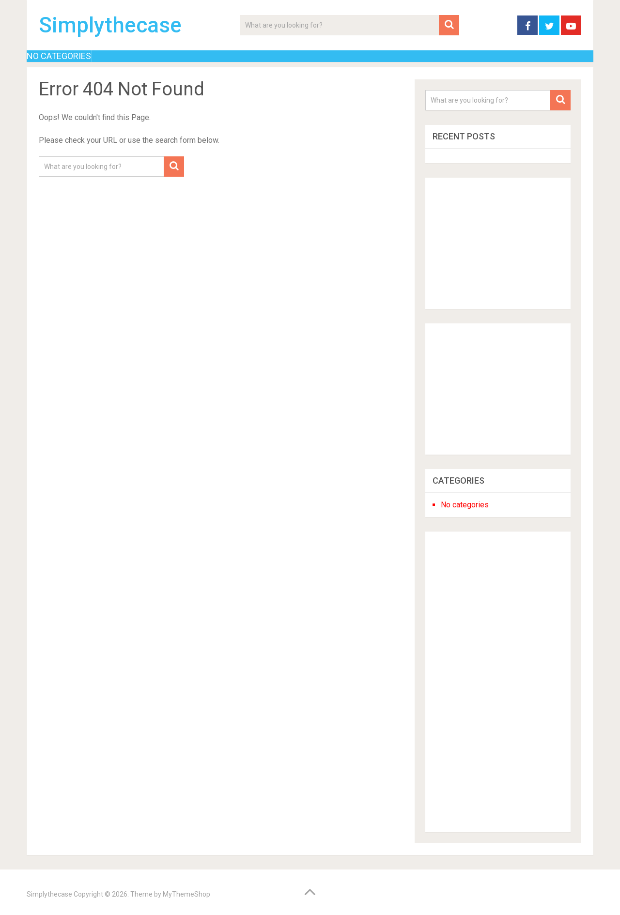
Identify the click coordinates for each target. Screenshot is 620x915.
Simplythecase (110, 25)
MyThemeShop (186, 894)
